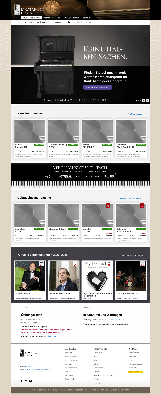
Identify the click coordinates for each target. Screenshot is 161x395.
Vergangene (98, 383)
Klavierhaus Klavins (31, 18)
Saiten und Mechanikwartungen (113, 320)
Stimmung (58, 22)
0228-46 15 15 (31, 367)
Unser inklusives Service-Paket (97, 87)
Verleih (96, 360)
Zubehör (97, 372)
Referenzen (69, 375)
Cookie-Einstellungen (135, 372)
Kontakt (86, 18)
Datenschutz (132, 368)
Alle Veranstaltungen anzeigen (132, 255)
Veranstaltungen (72, 18)
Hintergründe (69, 379)
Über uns (88, 22)
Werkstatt (28, 22)
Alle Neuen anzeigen (135, 114)
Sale (59, 18)
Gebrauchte (98, 353)
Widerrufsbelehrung (135, 364)
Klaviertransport (43, 22)
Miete (96, 364)
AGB (130, 360)
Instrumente (48, 18)
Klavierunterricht (73, 22)
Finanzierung (98, 368)
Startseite (70, 349)
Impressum (132, 356)
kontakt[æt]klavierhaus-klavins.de (38, 369)
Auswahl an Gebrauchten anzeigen (130, 198)
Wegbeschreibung (134, 353)
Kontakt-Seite (51, 336)
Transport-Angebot (72, 360)
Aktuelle (97, 379)
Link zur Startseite (28, 10)
